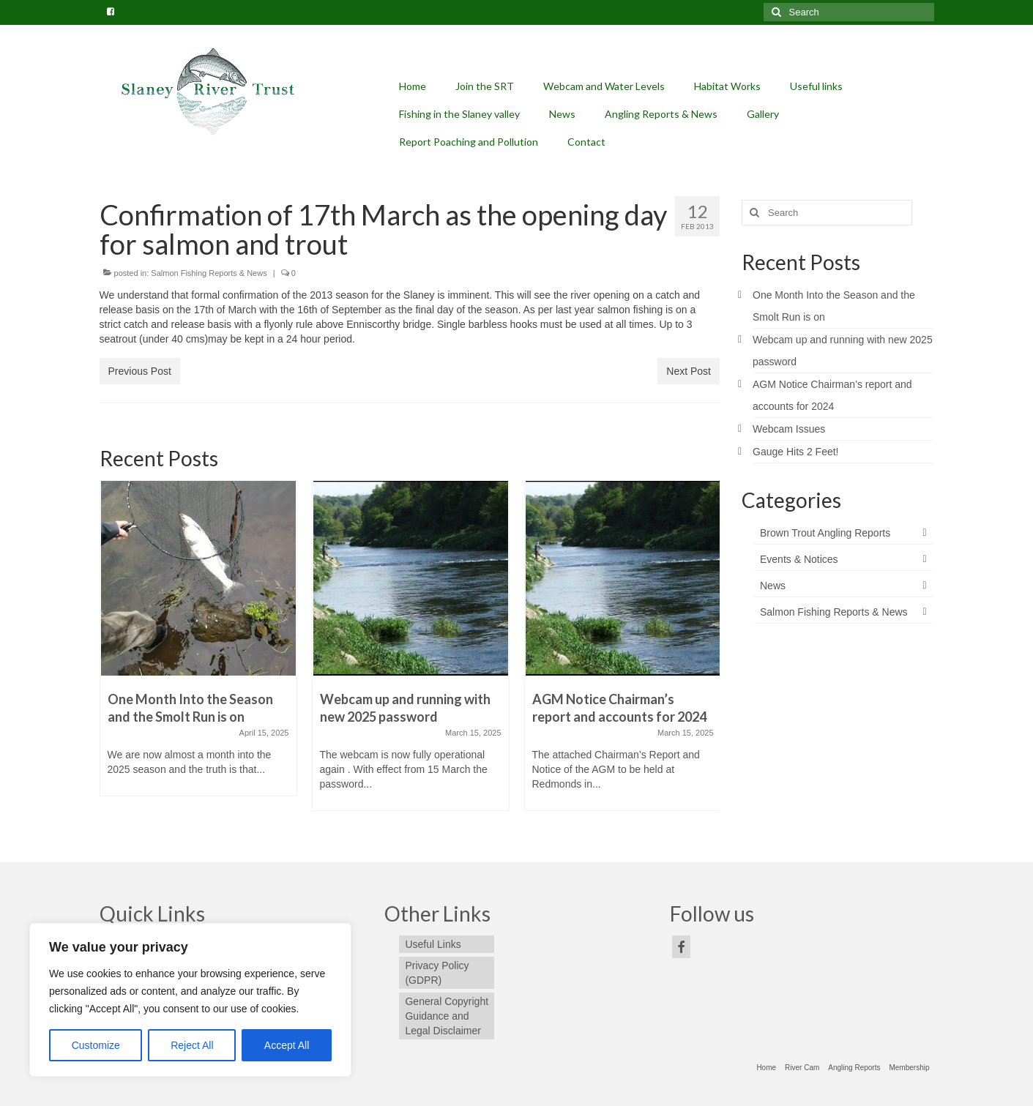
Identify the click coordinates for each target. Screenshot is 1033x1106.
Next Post (688, 371)
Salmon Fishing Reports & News (208, 273)
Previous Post (139, 371)
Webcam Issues (789, 429)
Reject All (192, 1045)
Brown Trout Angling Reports (825, 533)
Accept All (286, 1045)
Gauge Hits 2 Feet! (796, 451)
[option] (198, 645)
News (773, 585)
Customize (96, 1045)
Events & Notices (799, 559)
